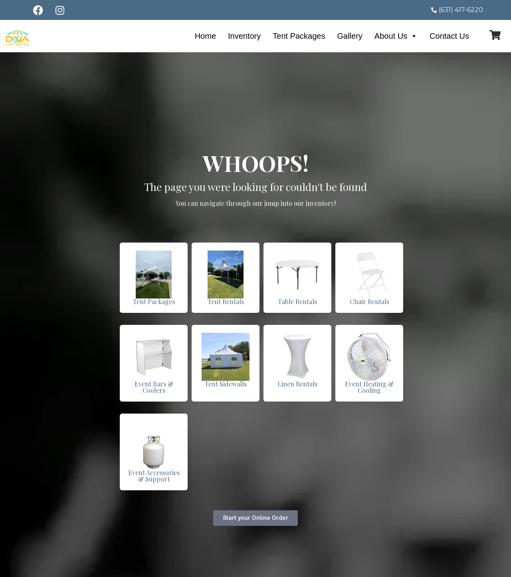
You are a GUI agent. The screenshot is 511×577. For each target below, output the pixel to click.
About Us (396, 36)
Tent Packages (299, 36)
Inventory (244, 36)
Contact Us (449, 36)
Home (205, 36)
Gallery (349, 36)
